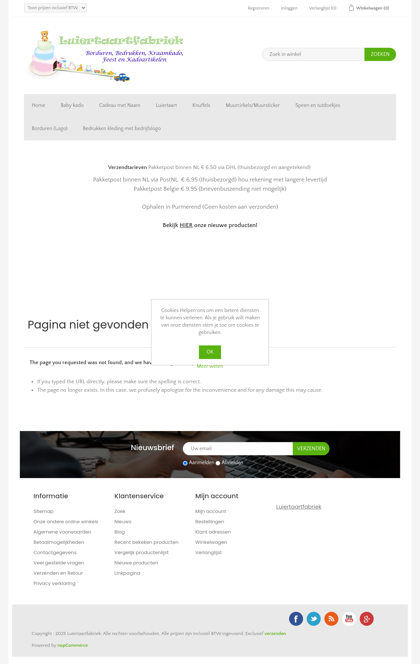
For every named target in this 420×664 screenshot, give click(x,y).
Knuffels (201, 105)
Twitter (314, 619)
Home (38, 105)
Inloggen (289, 8)
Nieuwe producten (136, 562)
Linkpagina (127, 573)
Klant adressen (213, 531)
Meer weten (210, 366)
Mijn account (210, 511)
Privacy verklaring (54, 583)
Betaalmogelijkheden (58, 542)
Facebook (296, 619)
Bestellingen (209, 521)
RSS (331, 619)
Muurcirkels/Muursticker (253, 105)
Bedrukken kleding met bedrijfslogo (122, 129)
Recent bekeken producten (146, 542)
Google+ (367, 619)
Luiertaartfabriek (298, 506)
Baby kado (72, 105)
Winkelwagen (211, 542)
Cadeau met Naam (119, 105)
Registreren (258, 8)
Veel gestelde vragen (58, 562)
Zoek (119, 511)
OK (210, 352)
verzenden (275, 633)
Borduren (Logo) (49, 129)
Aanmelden (201, 463)
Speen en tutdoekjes (317, 105)
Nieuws (122, 521)
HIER (185, 225)
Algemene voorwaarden (62, 531)
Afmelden (232, 463)
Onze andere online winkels (65, 521)
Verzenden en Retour (58, 573)
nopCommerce (72, 645)
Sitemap (43, 511)
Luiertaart (166, 105)
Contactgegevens (54, 552)
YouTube (349, 619)
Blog (119, 531)
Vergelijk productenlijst (141, 552)
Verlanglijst (208, 552)
